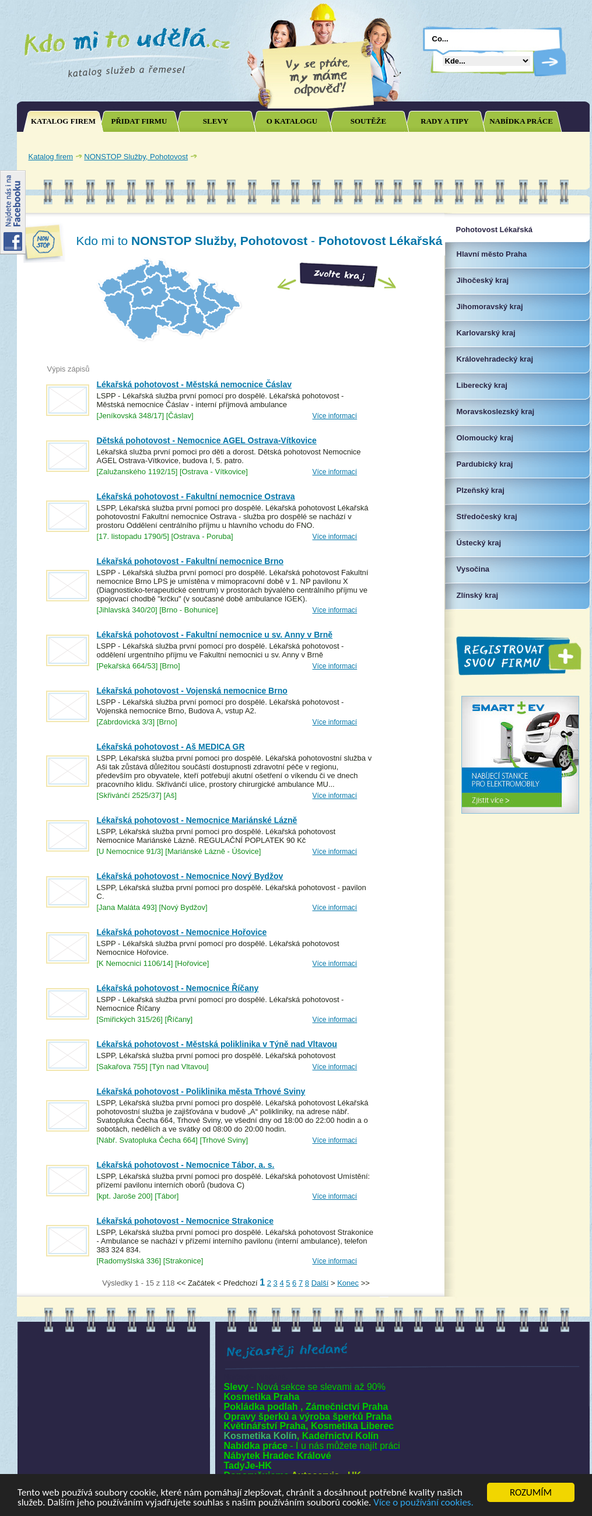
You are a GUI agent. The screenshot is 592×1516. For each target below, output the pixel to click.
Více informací (335, 416)
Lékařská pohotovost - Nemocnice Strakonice (185, 1221)
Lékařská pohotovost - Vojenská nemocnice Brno (192, 690)
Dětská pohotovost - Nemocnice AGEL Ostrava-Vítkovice (207, 440)
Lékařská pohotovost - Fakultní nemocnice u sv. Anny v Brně (215, 634)
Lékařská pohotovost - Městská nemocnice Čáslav (194, 384)
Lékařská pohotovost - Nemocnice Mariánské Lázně (197, 820)
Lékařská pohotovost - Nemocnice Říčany (178, 988)
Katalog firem (51, 156)
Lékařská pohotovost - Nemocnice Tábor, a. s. (186, 1165)
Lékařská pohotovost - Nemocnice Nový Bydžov (190, 876)
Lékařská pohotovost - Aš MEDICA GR (171, 746)
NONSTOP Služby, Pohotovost (136, 156)
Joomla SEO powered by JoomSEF (57, 1286)
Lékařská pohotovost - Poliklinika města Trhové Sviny (201, 1091)
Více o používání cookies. (423, 1503)
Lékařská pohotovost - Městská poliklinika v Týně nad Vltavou (217, 1044)
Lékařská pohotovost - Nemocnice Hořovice (182, 932)
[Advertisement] (113, 1410)
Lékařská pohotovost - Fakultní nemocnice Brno (190, 561)
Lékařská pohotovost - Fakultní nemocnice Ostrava (196, 496)
